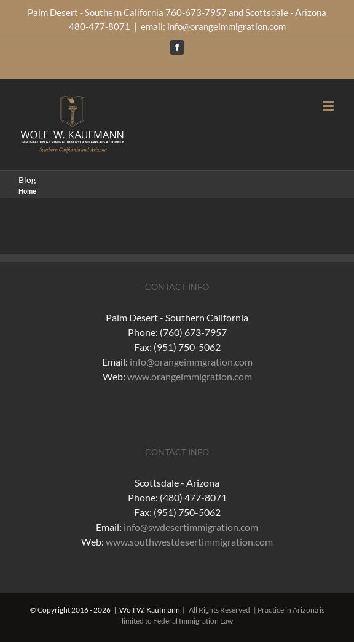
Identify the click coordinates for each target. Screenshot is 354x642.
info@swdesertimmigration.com (191, 527)
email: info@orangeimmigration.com (213, 26)
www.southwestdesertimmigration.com (189, 541)
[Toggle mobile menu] (329, 106)
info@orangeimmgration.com (191, 361)
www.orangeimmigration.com (189, 376)
